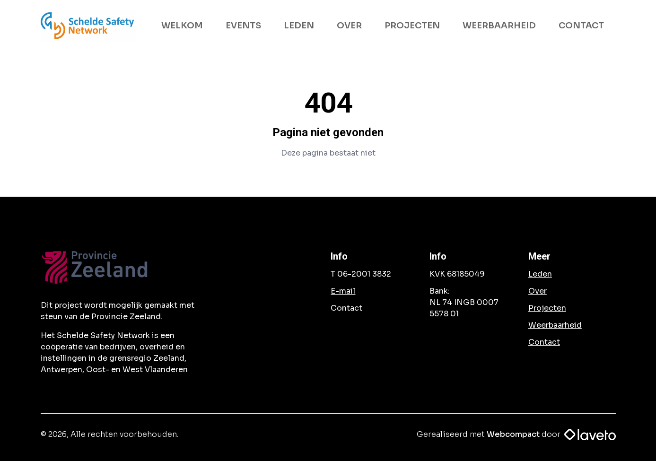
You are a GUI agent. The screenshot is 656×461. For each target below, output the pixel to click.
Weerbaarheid (555, 325)
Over (537, 291)
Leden (540, 274)
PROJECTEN (412, 25)
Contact (544, 342)
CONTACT (581, 25)
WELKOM (182, 25)
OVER (349, 25)
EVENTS (243, 25)
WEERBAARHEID (499, 25)
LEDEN (299, 25)
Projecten (547, 308)
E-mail (343, 291)
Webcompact (513, 434)
